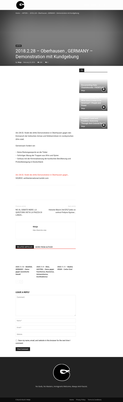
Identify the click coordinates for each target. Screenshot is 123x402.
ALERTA (86, 5)
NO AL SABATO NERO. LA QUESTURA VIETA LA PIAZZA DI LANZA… (29, 212)
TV (99, 5)
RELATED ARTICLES (25, 247)
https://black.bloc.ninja (39, 230)
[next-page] (21, 281)
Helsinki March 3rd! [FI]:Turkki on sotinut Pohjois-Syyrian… (62, 211)
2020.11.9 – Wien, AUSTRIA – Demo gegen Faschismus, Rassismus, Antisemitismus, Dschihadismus (45, 272)
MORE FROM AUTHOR (44, 247)
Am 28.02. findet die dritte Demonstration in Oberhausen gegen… (42, 175)
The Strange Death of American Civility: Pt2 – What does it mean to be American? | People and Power (91, 100)
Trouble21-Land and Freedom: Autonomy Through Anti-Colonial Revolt (93, 120)
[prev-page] (17, 281)
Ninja (19, 62)
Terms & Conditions (94, 400)
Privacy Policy (80, 400)
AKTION (93, 5)
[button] (104, 5)
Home (18, 13)
